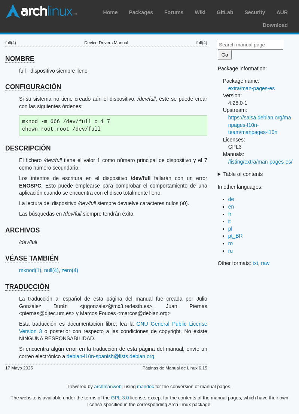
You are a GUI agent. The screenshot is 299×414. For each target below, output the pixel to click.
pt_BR (235, 236)
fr (230, 214)
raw (265, 263)
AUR (282, 12)
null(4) (51, 270)
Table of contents (243, 174)
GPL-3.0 (120, 398)
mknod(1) (30, 270)
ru (230, 251)
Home (110, 12)
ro (230, 243)
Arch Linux (41, 11)
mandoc (145, 386)
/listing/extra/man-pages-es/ (260, 162)
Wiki (200, 12)
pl (230, 229)
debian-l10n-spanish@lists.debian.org (110, 356)
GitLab (225, 12)
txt (255, 263)
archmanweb (108, 386)
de (231, 199)
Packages (141, 12)
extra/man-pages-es (251, 88)
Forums (173, 12)
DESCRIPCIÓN (28, 148)
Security (254, 12)
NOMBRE (19, 59)
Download (275, 25)
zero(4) (70, 270)
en (231, 207)
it (229, 221)
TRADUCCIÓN (27, 286)
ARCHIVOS (22, 230)
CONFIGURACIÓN (33, 87)
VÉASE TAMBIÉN (32, 258)
